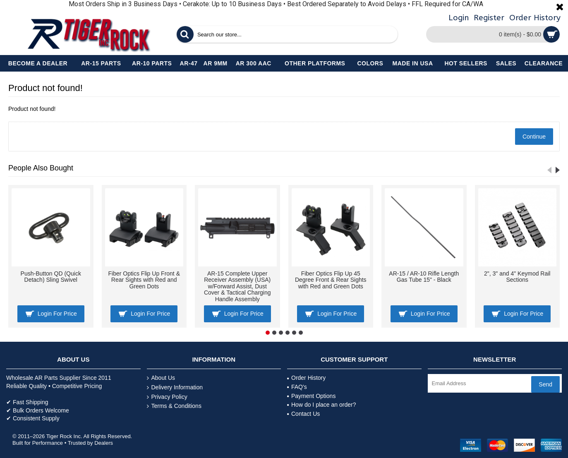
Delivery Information (175, 387)
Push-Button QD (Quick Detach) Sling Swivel (51, 276)
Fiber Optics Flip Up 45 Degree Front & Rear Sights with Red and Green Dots (331, 280)
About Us (161, 377)
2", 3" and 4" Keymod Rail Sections (517, 276)
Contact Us (303, 413)
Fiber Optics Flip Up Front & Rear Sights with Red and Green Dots (144, 280)
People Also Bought (40, 168)
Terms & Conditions (174, 406)
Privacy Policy (167, 396)
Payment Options (311, 396)
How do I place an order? (321, 404)
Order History (306, 377)
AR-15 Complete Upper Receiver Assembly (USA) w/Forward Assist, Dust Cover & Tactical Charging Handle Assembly (237, 286)
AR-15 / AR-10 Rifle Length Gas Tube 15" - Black (424, 276)
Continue (534, 136)
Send (545, 384)
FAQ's (297, 387)
